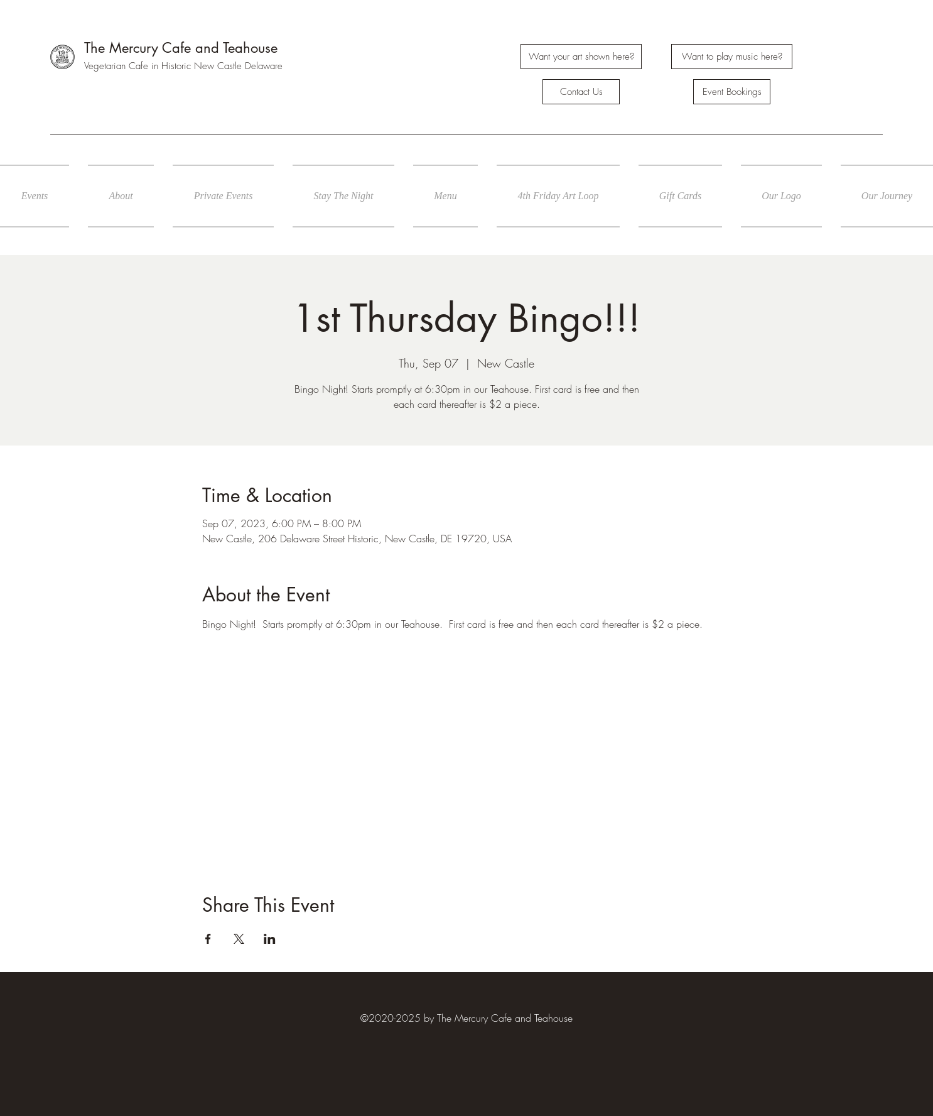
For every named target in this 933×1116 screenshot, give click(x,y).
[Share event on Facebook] (208, 939)
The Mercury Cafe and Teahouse (181, 48)
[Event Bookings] (731, 91)
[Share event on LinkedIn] (270, 939)
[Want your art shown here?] (581, 56)
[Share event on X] (239, 939)
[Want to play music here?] (731, 56)
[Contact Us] (581, 91)
